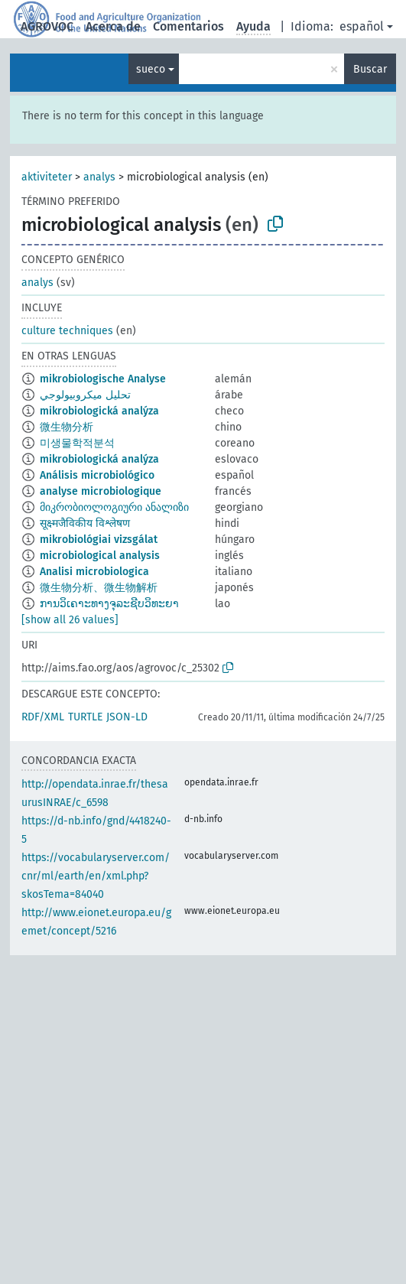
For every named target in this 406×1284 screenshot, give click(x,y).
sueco (150, 69)
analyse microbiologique (100, 491)
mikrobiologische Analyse (103, 378)
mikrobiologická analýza (99, 411)
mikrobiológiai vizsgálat (99, 539)
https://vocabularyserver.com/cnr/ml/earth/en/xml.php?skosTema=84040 (95, 876)
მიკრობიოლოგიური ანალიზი (114, 507)
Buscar (370, 69)
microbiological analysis (100, 555)
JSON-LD (127, 716)
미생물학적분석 (77, 443)
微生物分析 (66, 427)
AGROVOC (47, 26)
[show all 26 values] (70, 619)
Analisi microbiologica (94, 571)
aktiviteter (46, 177)
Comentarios (188, 26)
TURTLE (85, 716)
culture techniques (67, 330)
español (361, 26)
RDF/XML (42, 716)
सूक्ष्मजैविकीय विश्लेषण (85, 523)
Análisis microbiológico (97, 475)
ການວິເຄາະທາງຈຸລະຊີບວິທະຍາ (109, 603)
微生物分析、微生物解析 (99, 587)
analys (99, 177)
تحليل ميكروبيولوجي (85, 394)
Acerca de (113, 26)
